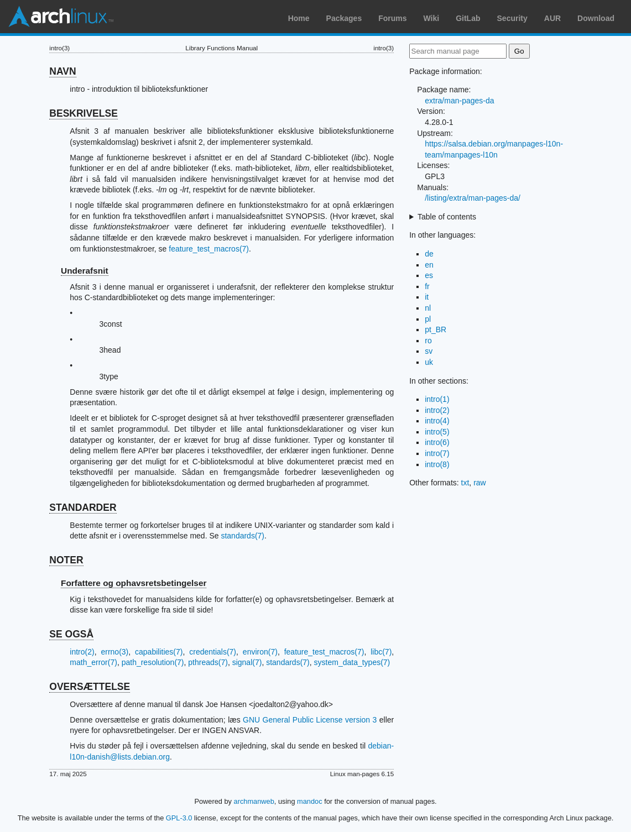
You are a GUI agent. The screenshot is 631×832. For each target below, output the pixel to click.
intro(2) (82, 651)
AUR (552, 18)
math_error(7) (93, 662)
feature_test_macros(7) (209, 248)
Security (512, 18)
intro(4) (437, 420)
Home (299, 18)
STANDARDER (82, 507)
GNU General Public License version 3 (310, 719)
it (427, 296)
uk (429, 362)
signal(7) (247, 662)
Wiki (432, 18)
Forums (392, 18)
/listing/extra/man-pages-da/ (472, 197)
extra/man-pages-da (459, 100)
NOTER (66, 560)
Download (595, 18)
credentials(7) (212, 651)
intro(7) (437, 453)
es (429, 275)
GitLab (468, 18)
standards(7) (242, 535)
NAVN (62, 71)
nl (428, 308)
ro (428, 340)
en (429, 264)
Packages (344, 18)
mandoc (309, 801)
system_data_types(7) (352, 662)
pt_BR (435, 329)
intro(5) (437, 431)
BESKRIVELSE (83, 113)
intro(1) (437, 399)
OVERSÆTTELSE (89, 686)
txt (465, 482)
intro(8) (437, 464)
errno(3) (114, 651)
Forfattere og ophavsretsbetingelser (133, 583)
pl (428, 319)
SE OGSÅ (71, 634)
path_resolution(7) (153, 662)
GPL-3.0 (179, 818)
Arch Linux (60, 17)
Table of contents (447, 216)
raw (479, 482)
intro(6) (437, 442)
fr (427, 286)
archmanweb (254, 801)
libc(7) (381, 651)
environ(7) (260, 651)
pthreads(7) (208, 662)
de (429, 253)
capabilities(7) (158, 651)
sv (428, 351)
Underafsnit (84, 270)
